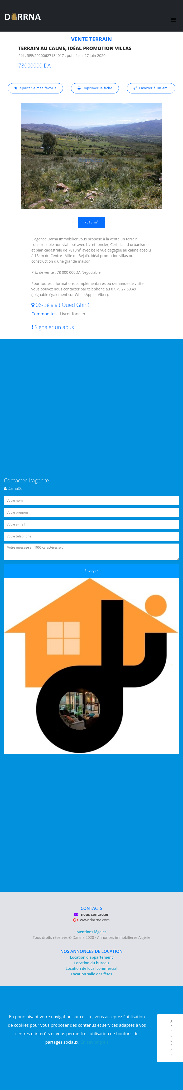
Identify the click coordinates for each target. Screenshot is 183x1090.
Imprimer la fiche (95, 88)
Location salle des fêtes (91, 973)
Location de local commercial (91, 968)
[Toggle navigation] (173, 16)
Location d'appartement (91, 957)
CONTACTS (92, 908)
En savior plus (94, 1042)
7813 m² (92, 222)
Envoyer (91, 570)
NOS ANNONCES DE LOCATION (91, 951)
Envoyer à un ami (151, 88)
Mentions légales (91, 931)
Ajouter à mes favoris (35, 88)
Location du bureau (91, 962)
